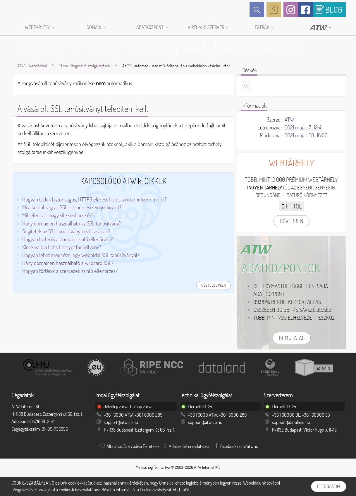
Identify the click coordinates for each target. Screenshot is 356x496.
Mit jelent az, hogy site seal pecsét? (57, 215)
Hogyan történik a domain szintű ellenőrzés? (67, 239)
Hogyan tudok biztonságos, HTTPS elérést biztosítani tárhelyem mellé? (94, 199)
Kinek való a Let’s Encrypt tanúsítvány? (61, 247)
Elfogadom (328, 486)
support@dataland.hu (291, 422)
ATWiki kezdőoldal (32, 66)
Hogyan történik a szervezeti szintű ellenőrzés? (70, 270)
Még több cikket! (213, 285)
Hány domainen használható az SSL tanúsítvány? (71, 223)
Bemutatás (292, 337)
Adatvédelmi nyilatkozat (190, 446)
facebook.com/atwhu (239, 446)
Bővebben (291, 221)
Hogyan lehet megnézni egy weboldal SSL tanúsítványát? (81, 255)
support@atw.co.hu (121, 422)
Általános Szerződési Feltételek (132, 446)
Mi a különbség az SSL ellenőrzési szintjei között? (71, 207)
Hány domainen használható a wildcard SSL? (67, 262)
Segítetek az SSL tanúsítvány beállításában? (66, 231)
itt (178, 489)
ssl (246, 86)
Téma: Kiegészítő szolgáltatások (84, 66)
